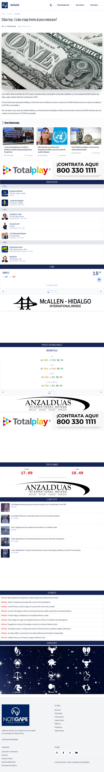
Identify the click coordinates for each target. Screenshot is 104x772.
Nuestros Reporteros (9, 762)
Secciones (81, 5)
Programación (64, 5)
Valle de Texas (59, 731)
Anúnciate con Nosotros (10, 752)
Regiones (95, 5)
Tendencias (58, 727)
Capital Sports (59, 720)
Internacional (59, 717)
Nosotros (5, 755)
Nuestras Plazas (7, 759)
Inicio (3, 14)
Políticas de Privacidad (10, 739)
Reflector (58, 724)
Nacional (10, 14)
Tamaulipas (58, 713)
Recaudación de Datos (9, 765)
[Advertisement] (52, 327)
